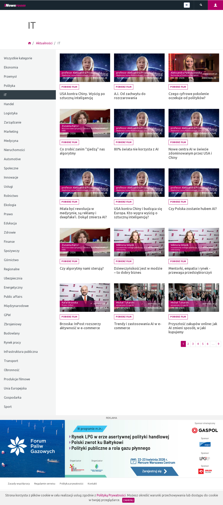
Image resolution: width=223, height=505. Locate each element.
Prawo (8, 214)
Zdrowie (10, 232)
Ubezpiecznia (13, 278)
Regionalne (11, 269)
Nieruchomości (14, 150)
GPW (7, 315)
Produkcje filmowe (17, 379)
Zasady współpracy (19, 483)
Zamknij (128, 500)
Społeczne (11, 168)
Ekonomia (11, 67)
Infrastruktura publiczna (21, 351)
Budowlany (12, 333)
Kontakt (92, 483)
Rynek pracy (12, 342)
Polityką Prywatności (111, 495)
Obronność (11, 370)
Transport (11, 361)
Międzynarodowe (16, 306)
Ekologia (10, 205)
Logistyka (11, 113)
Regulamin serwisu (45, 483)
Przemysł (10, 76)
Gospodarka (12, 397)
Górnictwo (11, 260)
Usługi (8, 186)
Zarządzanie (12, 122)
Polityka (9, 85)
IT (215, 307)
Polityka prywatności (72, 483)
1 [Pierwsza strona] (183, 343)
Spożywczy (11, 250)
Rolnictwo (11, 195)
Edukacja (10, 223)
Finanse (9, 241)
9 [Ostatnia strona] (218, 343)
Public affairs (13, 296)
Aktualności (44, 43)
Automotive (12, 159)
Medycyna (11, 140)
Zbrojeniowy (12, 324)
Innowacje (11, 177)
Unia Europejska (15, 388)
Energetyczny (13, 287)
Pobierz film (69, 87)
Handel (9, 104)
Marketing (11, 131)
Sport (8, 406)
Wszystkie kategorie (18, 58)
